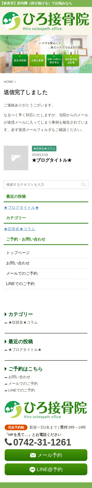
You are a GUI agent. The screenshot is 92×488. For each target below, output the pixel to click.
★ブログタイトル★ (52, 160)
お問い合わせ (18, 263)
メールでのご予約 (22, 273)
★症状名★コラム (19, 229)
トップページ (18, 253)
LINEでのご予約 (20, 284)
